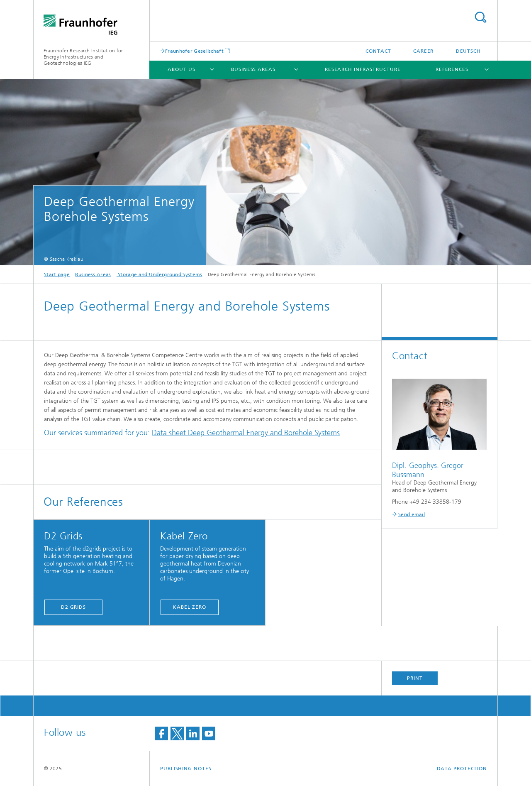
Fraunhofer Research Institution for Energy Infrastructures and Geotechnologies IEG (83, 57)
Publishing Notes (185, 768)
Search (480, 17)
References (452, 69)
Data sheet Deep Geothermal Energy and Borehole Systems (246, 432)
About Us (181, 69)
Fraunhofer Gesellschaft (194, 51)
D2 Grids (73, 607)
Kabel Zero (189, 607)
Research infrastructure (363, 69)
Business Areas (253, 69)
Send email (411, 514)
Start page (57, 274)
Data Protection (462, 768)
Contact (378, 51)
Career (423, 51)
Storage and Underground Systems (159, 274)
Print (415, 678)
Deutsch (468, 51)
